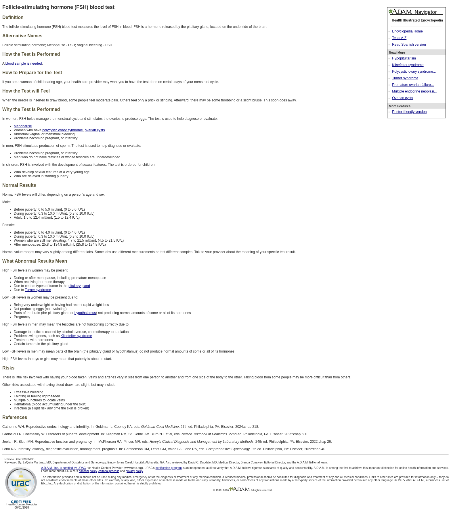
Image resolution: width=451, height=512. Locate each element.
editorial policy (88, 471)
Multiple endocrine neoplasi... (414, 91)
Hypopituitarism (404, 58)
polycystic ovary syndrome (62, 130)
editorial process (108, 471)
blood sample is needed (23, 63)
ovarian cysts (95, 130)
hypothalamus (85, 313)
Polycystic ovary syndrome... (414, 72)
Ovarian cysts (402, 98)
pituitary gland (79, 286)
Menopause (23, 126)
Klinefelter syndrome (407, 65)
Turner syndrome (405, 78)
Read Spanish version (409, 45)
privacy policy (134, 471)
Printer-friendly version (409, 112)
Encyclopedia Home (407, 31)
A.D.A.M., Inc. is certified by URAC (63, 467)
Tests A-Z (399, 38)
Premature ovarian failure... (413, 85)
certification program (169, 467)
